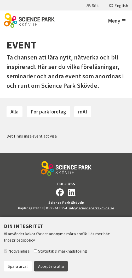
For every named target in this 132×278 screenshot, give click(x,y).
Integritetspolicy (19, 240)
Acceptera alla (51, 266)
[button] (92, 5)
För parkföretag (48, 111)
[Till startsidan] (29, 20)
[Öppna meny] (116, 20)
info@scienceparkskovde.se (91, 208)
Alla (14, 111)
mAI (82, 111)
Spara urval (18, 266)
